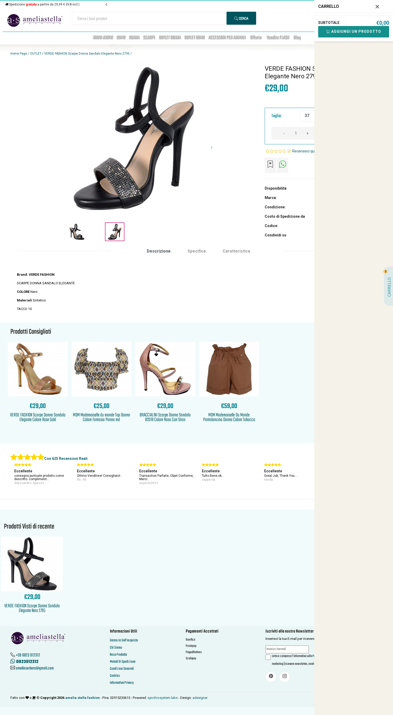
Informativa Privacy (122, 683)
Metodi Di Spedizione (123, 662)
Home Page (18, 53)
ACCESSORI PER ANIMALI (226, 37)
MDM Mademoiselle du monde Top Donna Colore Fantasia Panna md (101, 417)
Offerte (255, 37)
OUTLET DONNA (170, 37)
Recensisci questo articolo (313, 151)
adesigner (200, 698)
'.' (32, 539)
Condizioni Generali (122, 669)
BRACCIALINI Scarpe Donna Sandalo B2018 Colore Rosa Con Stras (165, 417)
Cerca (241, 18)
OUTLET (35, 53)
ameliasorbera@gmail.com (35, 668)
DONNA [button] (134, 37)
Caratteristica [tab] (236, 251)
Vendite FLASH (278, 37)
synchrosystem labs (163, 698)
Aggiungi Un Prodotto (353, 31)
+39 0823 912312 (28, 655)
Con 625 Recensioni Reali (66, 458)
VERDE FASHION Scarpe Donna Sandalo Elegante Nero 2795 (87, 53)
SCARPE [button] (149, 37)
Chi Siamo (116, 648)
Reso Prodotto (118, 655)
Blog (296, 37)
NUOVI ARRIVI (103, 37)
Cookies (115, 676)
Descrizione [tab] (159, 251)
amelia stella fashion (82, 698)
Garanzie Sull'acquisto (124, 640)
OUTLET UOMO (194, 37)
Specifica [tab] (197, 251)
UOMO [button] (120, 37)
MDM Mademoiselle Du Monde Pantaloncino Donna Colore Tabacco (229, 417)
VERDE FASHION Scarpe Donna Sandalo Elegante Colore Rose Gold (37, 417)
